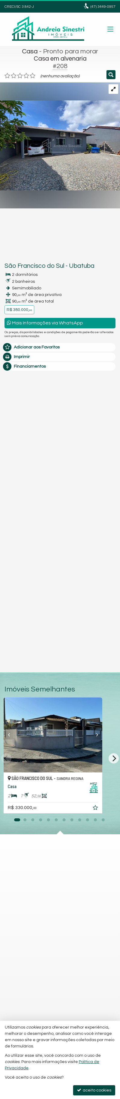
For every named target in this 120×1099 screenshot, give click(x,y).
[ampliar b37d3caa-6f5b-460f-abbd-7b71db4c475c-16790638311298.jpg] (60, 136)
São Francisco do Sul (34, 266)
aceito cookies (94, 1090)
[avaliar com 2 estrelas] (14, 76)
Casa (30, 51)
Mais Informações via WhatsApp (45, 322)
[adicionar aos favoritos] (110, 809)
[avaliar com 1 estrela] (7, 76)
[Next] (114, 758)
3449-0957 (103, 7)
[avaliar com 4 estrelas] (26, 76)
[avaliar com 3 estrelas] (20, 76)
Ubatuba (81, 266)
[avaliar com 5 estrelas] (32, 76)
